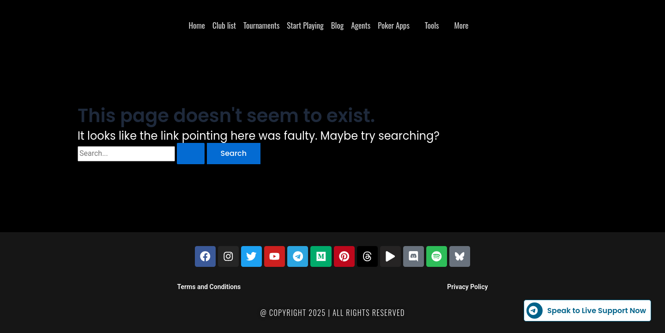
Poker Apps (394, 25)
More (461, 25)
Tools (432, 25)
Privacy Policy (467, 286)
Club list (224, 25)
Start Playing (305, 25)
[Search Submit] (191, 153)
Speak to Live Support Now (586, 310)
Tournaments (261, 25)
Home (197, 25)
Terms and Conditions (209, 286)
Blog (337, 25)
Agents (360, 25)
